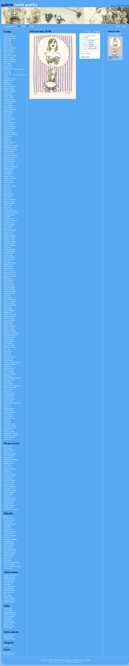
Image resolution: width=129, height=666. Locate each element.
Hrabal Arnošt (9, 163)
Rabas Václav (8, 324)
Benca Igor (7, 44)
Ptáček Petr (8, 322)
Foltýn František (9, 123)
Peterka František (10, 305)
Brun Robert (8, 84)
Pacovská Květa (9, 303)
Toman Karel (8, 401)
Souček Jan (8, 355)
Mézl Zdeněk (8, 266)
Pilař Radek (8, 309)
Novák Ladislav (9, 288)
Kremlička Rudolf (10, 230)
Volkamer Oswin (9, 424)
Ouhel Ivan (7, 297)
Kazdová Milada (9, 199)
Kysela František (9, 245)
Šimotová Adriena (10, 387)
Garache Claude (9, 586)
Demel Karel (8, 103)
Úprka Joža (8, 406)
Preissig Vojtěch (9, 320)
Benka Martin (8, 50)
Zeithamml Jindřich (10, 435)
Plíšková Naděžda (10, 314)
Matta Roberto (9, 592)
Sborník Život (8, 620)
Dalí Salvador (8, 583)
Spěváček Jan (8, 504)
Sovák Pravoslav (9, 357)
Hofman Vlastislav (10, 149)
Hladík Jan (7, 140)
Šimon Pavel (8, 383)
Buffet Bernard (9, 579)
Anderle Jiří (8, 34)
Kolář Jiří (7, 217)
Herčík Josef (8, 136)
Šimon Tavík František (12, 385)
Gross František (9, 128)
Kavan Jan (7, 197)
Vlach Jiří (7, 422)
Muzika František (10, 276)
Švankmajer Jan (9, 395)
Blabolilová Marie (10, 55)
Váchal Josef (8, 410)
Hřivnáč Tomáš (9, 165)
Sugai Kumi (8, 596)
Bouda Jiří (7, 73)
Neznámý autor (9, 286)
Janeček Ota (8, 180)
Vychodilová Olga (10, 428)
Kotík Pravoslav (9, 224)
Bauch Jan (7, 42)
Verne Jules (8, 628)
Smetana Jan (8, 351)
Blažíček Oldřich (10, 59)
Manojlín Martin (9, 263)
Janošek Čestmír (10, 469)
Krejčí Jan (7, 228)
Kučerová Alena (9, 238)
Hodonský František (11, 146)
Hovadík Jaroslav (10, 161)
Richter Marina (9, 328)
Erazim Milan (8, 113)
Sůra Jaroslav (8, 370)
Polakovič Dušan (10, 316)
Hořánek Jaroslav (10, 157)
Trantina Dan (8, 507)
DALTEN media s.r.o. (74, 662)
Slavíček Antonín (10, 347)
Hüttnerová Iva (9, 169)
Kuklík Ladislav (9, 240)
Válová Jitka (8, 414)
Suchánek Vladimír (10, 364)
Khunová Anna (9, 201)
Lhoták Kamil (8, 253)
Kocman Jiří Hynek (10, 213)
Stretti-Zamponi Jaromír (12, 362)
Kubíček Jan (8, 234)
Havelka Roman (9, 132)
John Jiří (7, 188)
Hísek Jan (7, 138)
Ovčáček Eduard (9, 299)
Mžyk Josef (8, 278)
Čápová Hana (8, 98)
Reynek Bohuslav (10, 326)
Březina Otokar (9, 518)
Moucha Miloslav (10, 486)
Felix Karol (8, 115)
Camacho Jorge (9, 581)
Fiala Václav (8, 117)
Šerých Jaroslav (9, 380)
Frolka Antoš (8, 457)
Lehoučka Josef (9, 482)
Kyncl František (9, 481)
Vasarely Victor (9, 600)
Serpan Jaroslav (9, 337)
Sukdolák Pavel (9, 368)
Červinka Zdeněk (10, 101)
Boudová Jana (9, 80)
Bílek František (9, 52)
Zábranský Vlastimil (11, 433)
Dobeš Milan (8, 107)
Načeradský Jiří (9, 280)
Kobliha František (10, 211)
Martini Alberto (9, 590)
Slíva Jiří (7, 349)
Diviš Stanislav (9, 456)
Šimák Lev (7, 558)
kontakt (124, 26)
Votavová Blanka (10, 426)
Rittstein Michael (10, 330)
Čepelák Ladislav (10, 100)
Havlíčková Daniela (11, 134)
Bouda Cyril (8, 67)
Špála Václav (8, 389)
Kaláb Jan (7, 192)
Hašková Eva (8, 130)
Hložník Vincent (9, 142)
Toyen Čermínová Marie (12, 403)
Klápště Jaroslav (9, 203)
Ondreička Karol (9, 291)
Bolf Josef (7, 63)
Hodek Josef (8, 144)
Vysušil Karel (8, 430)
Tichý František (9, 399)
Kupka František (9, 243)
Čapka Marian (9, 96)
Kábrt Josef (8, 190)
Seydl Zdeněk (8, 339)
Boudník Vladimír (10, 78)
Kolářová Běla (9, 654)
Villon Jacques (9, 602)
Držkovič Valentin (10, 109)
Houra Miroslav (9, 159)
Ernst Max (7, 584)
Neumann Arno (9, 284)
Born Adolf (8, 65)
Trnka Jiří (7, 405)
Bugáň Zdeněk (9, 88)
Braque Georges (9, 577)
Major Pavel (8, 261)
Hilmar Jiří (7, 461)
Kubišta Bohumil (10, 236)
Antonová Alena (9, 36)
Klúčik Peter (8, 205)
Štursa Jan (7, 391)
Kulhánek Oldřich (10, 242)
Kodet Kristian (9, 215)
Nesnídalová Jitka (10, 490)
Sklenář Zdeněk (9, 345)
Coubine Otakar (9, 92)
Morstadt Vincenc (10, 274)
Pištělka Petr (8, 312)
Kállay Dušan (8, 194)
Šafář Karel (8, 376)
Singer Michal (9, 341)
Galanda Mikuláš (10, 126)
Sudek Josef (8, 624)
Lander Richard (9, 249)
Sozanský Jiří (8, 359)
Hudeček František (10, 167)
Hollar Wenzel (9, 151)
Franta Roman (9, 124)
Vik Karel (7, 420)
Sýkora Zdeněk (9, 372)
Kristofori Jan (8, 232)
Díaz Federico (9, 105)
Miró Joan (7, 594)
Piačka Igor (8, 307)
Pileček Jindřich (9, 311)
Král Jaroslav (8, 226)
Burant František (9, 90)
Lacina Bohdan (9, 543)
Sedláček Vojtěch (10, 336)
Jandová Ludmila (10, 178)
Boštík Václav (9, 450)
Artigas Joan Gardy (10, 575)
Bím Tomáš (8, 54)
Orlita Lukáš (8, 494)
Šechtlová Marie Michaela (13, 378)
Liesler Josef (8, 255)
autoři (118, 26)
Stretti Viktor (8, 360)
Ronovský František (11, 334)
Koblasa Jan (8, 209)
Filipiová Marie (9, 119)
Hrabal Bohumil (9, 612)
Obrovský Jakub (9, 289)
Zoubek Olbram (9, 437)
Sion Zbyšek (8, 343)
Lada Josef (7, 247)
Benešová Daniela (10, 48)
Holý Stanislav (9, 153)
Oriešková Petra (9, 293)
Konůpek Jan (8, 222)
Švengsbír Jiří (8, 397)
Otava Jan (7, 295)
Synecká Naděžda (10, 374)
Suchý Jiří (7, 366)
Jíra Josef (7, 184)
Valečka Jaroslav (9, 412)
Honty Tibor (8, 610)
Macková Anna (9, 259)
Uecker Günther (9, 598)
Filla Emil (7, 121)
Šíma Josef (7, 382)
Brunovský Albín (10, 86)
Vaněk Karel (8, 416)
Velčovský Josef (9, 418)
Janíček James (9, 182)
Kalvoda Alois (9, 195)
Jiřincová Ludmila (10, 186)
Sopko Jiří (7, 353)
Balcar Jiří (7, 40)
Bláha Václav (8, 57)
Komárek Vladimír (10, 220)
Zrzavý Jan (7, 439)
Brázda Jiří (7, 82)
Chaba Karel (8, 171)
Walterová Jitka (9, 431)
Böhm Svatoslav (9, 61)
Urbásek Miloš (9, 408)
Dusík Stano (8, 111)
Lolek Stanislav (9, 257)
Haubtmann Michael (11, 459)
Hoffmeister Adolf (10, 148)
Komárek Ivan (9, 218)
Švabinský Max (9, 393)
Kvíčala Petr (8, 479)
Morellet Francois (10, 272)
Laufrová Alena (9, 251)
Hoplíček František (10, 155)
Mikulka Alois (9, 268)
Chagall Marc (8, 172)
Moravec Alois (9, 270)
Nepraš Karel (8, 282)
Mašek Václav (9, 265)
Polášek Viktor (9, 318)
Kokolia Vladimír (10, 475)
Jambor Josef (8, 176)
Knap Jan (7, 207)
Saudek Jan (8, 618)
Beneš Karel (8, 46)
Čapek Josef (8, 94)
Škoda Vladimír (9, 505)
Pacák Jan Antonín (10, 301)
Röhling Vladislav (10, 332)
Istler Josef (7, 174)
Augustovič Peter (10, 38)
